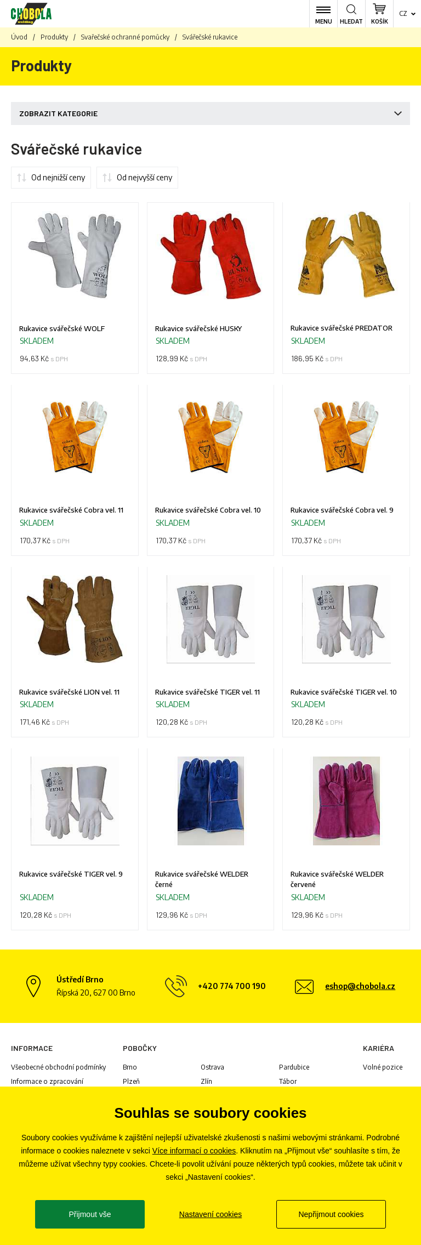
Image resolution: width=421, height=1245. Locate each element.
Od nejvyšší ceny (144, 177)
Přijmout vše (90, 1214)
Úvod (19, 37)
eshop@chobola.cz (360, 988)
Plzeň (131, 1084)
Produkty (54, 37)
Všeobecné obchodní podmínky (58, 1070)
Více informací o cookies (194, 1150)
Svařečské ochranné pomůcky (125, 37)
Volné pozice (382, 1070)
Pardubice (294, 1070)
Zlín (206, 1084)
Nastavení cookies (210, 1214)
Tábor (288, 1084)
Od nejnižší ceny (58, 177)
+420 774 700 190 (232, 988)
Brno (130, 1070)
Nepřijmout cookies (330, 1214)
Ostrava (212, 1070)
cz (403, 13)
